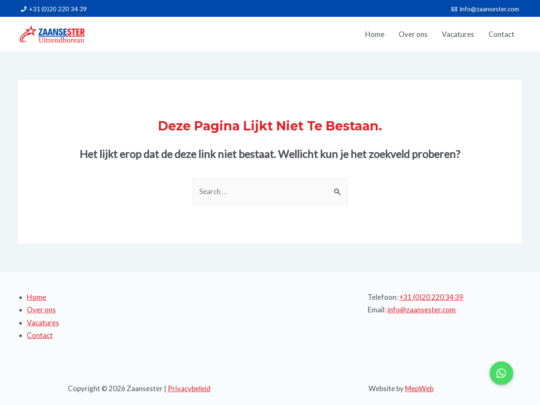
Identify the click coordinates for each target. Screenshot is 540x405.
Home (36, 297)
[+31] (53, 9)
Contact (40, 335)
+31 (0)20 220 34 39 (431, 297)
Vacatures (43, 322)
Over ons (41, 309)
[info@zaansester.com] (485, 9)
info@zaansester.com (421, 309)
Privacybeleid (189, 388)
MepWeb (419, 388)
